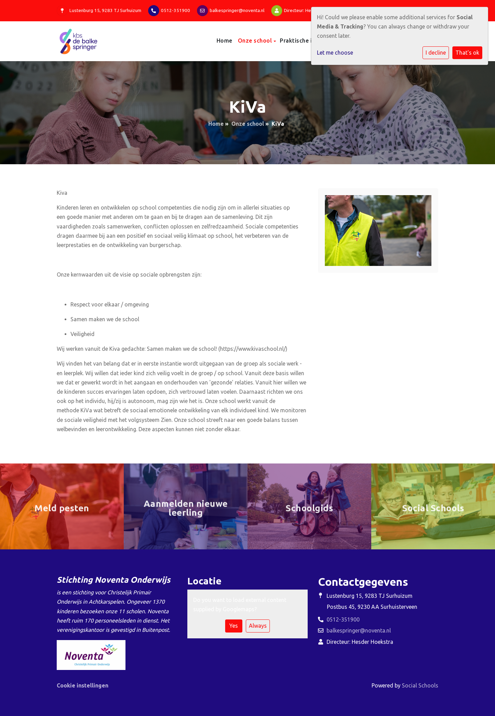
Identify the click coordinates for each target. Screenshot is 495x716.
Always (258, 626)
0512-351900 (175, 10)
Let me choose (335, 52)
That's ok (467, 52)
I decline (436, 52)
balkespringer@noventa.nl (237, 10)
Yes (233, 626)
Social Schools (420, 685)
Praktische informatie (310, 40)
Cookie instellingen (82, 685)
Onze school (256, 40)
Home (224, 40)
